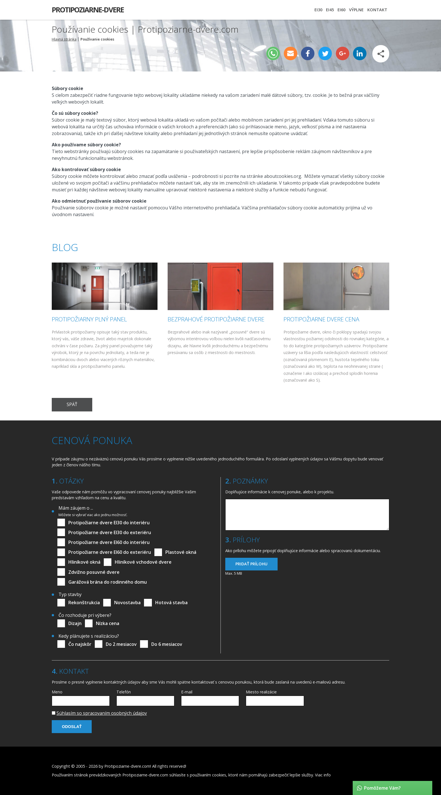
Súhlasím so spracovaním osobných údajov (102, 713)
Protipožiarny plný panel (89, 319)
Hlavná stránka (64, 39)
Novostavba (127, 602)
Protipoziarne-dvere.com (127, 766)
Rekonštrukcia (84, 602)
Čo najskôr (79, 644)
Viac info (323, 775)
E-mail (186, 692)
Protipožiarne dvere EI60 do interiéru (109, 542)
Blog (65, 247)
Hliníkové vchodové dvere (143, 562)
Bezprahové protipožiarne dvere (216, 319)
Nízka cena (107, 623)
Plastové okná (180, 552)
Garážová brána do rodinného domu (107, 582)
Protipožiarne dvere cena (321, 319)
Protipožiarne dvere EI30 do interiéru (109, 522)
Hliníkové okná (84, 562)
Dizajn (75, 623)
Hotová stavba (171, 602)
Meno (57, 692)
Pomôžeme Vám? (382, 788)
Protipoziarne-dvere (88, 10)
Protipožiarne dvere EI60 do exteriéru (109, 552)
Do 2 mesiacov (121, 644)
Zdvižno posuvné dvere (94, 572)
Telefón (123, 692)
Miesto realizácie (261, 692)
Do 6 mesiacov (166, 644)
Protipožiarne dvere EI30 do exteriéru (109, 532)
